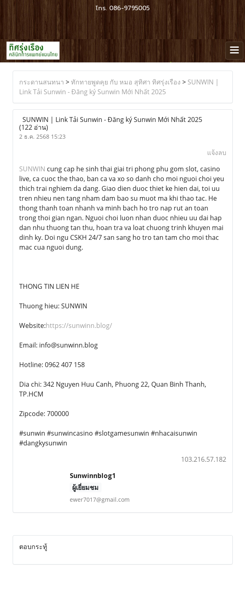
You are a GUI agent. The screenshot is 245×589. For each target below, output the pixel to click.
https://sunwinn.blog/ (79, 325)
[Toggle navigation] (234, 51)
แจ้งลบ (216, 152)
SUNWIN (32, 168)
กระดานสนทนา (41, 82)
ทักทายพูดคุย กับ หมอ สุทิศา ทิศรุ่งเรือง (126, 82)
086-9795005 (129, 8)
